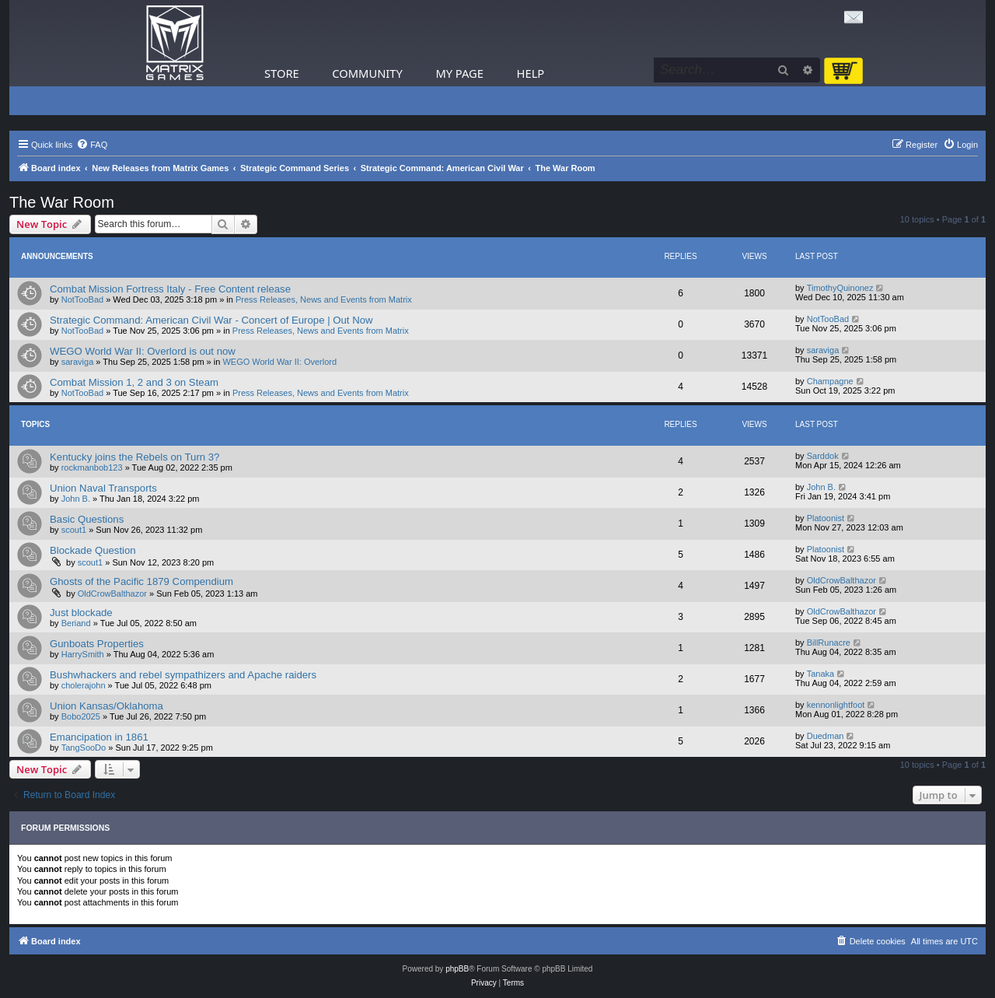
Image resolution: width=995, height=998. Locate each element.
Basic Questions (87, 519)
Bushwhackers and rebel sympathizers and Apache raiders (183, 675)
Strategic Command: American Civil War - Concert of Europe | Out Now (211, 320)
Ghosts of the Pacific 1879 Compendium (141, 581)
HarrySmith (82, 654)
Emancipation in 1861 (99, 737)
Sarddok (823, 455)
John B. (75, 498)
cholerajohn (83, 685)
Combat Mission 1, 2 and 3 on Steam (134, 382)
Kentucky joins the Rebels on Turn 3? (134, 457)
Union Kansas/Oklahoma (106, 706)
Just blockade (81, 612)
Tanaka (820, 673)
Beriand (76, 623)
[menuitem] (91, 144)
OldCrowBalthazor (112, 593)
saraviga (77, 361)
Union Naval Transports (103, 488)
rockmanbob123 (92, 467)
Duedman (825, 736)
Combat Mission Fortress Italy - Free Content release (170, 289)
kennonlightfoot (836, 704)
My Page (459, 73)
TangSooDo (83, 747)
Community (367, 73)
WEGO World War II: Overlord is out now (143, 351)
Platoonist (825, 518)
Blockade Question (93, 550)
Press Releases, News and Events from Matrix (324, 299)
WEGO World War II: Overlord (279, 361)
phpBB (457, 969)
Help (531, 73)
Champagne (830, 381)
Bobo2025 (80, 716)
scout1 (73, 529)
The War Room (61, 202)
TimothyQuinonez (840, 287)
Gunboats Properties (97, 644)
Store (281, 73)
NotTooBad (82, 299)
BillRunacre (828, 642)
